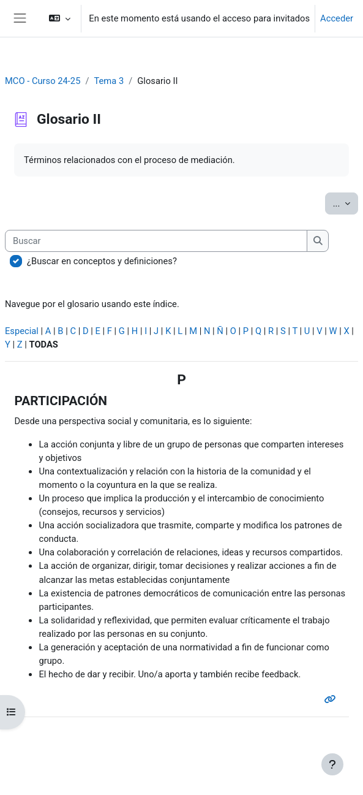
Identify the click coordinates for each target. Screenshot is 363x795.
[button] (59, 18)
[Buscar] (156, 241)
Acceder (336, 18)
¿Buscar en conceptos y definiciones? (102, 261)
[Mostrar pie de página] (332, 764)
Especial (22, 331)
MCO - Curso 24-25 (42, 80)
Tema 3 (109, 80)
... (345, 202)
